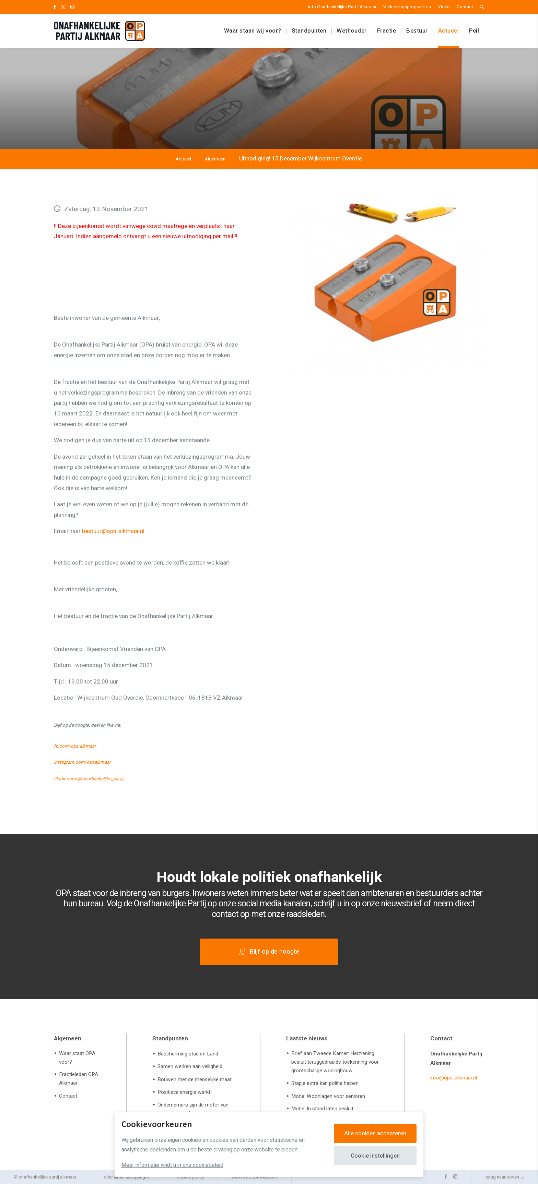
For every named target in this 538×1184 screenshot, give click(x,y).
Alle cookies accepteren (375, 1133)
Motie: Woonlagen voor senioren (328, 1096)
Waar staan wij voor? (252, 30)
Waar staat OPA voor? (77, 1058)
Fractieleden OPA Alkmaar (78, 1079)
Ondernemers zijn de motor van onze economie (193, 1109)
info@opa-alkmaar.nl (453, 1078)
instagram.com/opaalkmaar (82, 762)
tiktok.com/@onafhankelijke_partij (88, 778)
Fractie (386, 30)
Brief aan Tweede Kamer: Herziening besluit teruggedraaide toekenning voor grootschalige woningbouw (335, 1062)
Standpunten (309, 30)
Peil (474, 30)
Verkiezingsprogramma (407, 6)
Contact (465, 6)
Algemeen (67, 1038)
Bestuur (417, 30)
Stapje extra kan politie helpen (325, 1083)
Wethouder (352, 30)
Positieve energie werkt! (184, 1092)
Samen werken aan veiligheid (189, 1066)
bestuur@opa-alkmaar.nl (113, 531)
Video (444, 6)
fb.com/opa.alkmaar (75, 746)
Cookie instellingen (375, 1155)
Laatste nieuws (306, 1038)
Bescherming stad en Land (187, 1054)
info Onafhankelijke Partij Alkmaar (342, 6)
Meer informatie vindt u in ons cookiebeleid (172, 1165)
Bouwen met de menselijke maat (194, 1079)
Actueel (448, 30)
